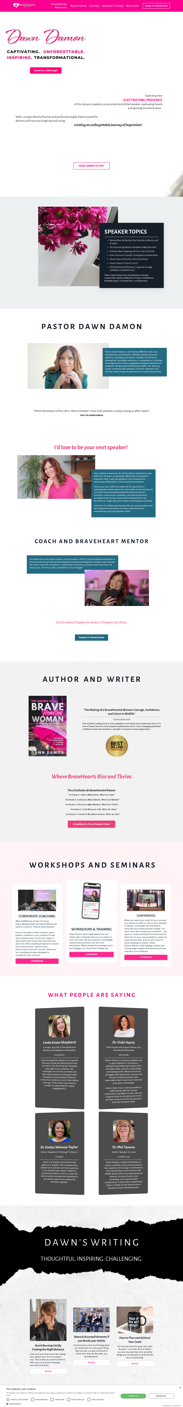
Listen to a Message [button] (45, 70)
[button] (61, 1404)
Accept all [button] (133, 1396)
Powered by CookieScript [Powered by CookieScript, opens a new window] (171, 1406)
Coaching (94, 5)
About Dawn (132, 5)
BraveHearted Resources (59, 6)
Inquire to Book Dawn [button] (156, 6)
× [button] (180, 1388)
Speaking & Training (112, 5)
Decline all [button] (161, 1396)
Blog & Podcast (78, 5)
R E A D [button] (48, 1371)
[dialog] (91, 1396)
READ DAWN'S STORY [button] (91, 165)
